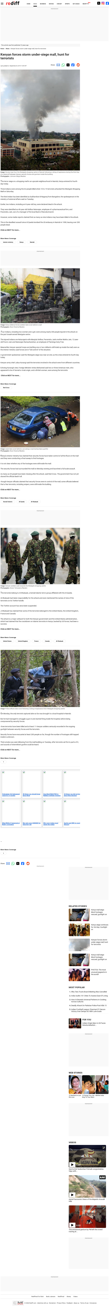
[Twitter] (98, 3)
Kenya (21, 242)
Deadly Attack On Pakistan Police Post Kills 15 (89, 1005)
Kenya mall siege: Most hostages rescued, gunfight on (99, 912)
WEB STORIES (75, 1072)
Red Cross (6, 387)
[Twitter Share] (67, 65)
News (7, 48)
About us (76, 1303)
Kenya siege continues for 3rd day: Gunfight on (99, 927)
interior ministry (8, 242)
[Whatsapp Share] (62, 65)
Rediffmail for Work (37, 1296)
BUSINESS (43, 4)
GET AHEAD (76, 4)
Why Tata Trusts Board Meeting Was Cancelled (89, 992)
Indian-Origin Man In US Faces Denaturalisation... (94, 1024)
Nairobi (32, 242)
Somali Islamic (7, 502)
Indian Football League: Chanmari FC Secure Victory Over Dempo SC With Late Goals (88, 1010)
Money (69, 1296)
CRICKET (59, 4)
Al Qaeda (21, 502)
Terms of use (84, 1303)
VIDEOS (72, 1142)
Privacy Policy (61, 1303)
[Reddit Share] (77, 65)
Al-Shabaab (34, 502)
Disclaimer (52, 1303)
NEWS (35, 4)
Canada (47, 641)
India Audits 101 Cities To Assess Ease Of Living (89, 996)
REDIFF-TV (86, 4)
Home (2, 48)
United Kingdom (23, 641)
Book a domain (50, 1296)
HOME (28, 4)
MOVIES (51, 4)
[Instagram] (103, 3)
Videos (75, 1296)
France (36, 641)
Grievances (93, 1303)
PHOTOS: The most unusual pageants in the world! (99, 972)
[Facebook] (107, 3)
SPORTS (67, 4)
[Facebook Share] (72, 65)
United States (7, 641)
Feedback (70, 1303)
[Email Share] (57, 65)
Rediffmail (61, 1296)
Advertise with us (42, 1303)
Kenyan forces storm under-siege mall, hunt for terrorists (99, 942)
